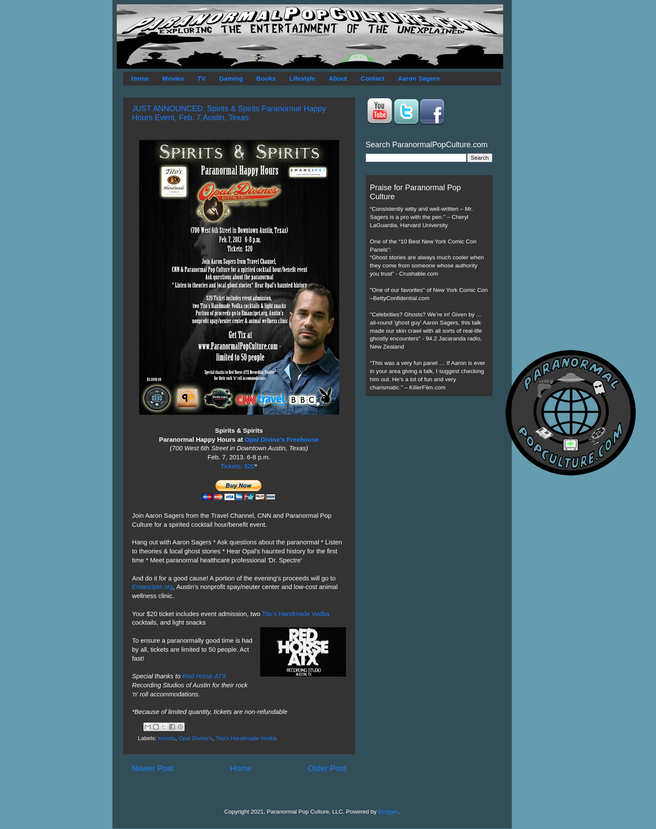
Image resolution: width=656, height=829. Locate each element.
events (166, 738)
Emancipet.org (152, 586)
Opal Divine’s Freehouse (282, 439)
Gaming (231, 78)
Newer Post (153, 768)
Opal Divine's (196, 738)
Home (140, 78)
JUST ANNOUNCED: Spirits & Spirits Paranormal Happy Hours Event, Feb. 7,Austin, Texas (229, 113)
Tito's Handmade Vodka (246, 738)
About (338, 78)
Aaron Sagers (419, 78)
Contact (373, 78)
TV (201, 78)
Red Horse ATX (204, 676)
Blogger (388, 811)
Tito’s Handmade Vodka (295, 613)
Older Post (327, 768)
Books (266, 78)
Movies (173, 78)
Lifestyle (302, 78)
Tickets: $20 (238, 466)
